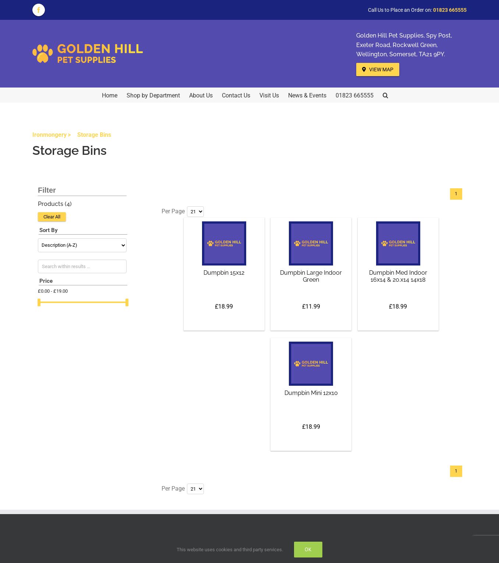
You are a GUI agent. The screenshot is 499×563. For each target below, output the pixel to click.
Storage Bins (94, 134)
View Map (377, 69)
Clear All (51, 217)
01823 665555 (450, 10)
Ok (308, 549)
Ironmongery (49, 134)
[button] (385, 95)
